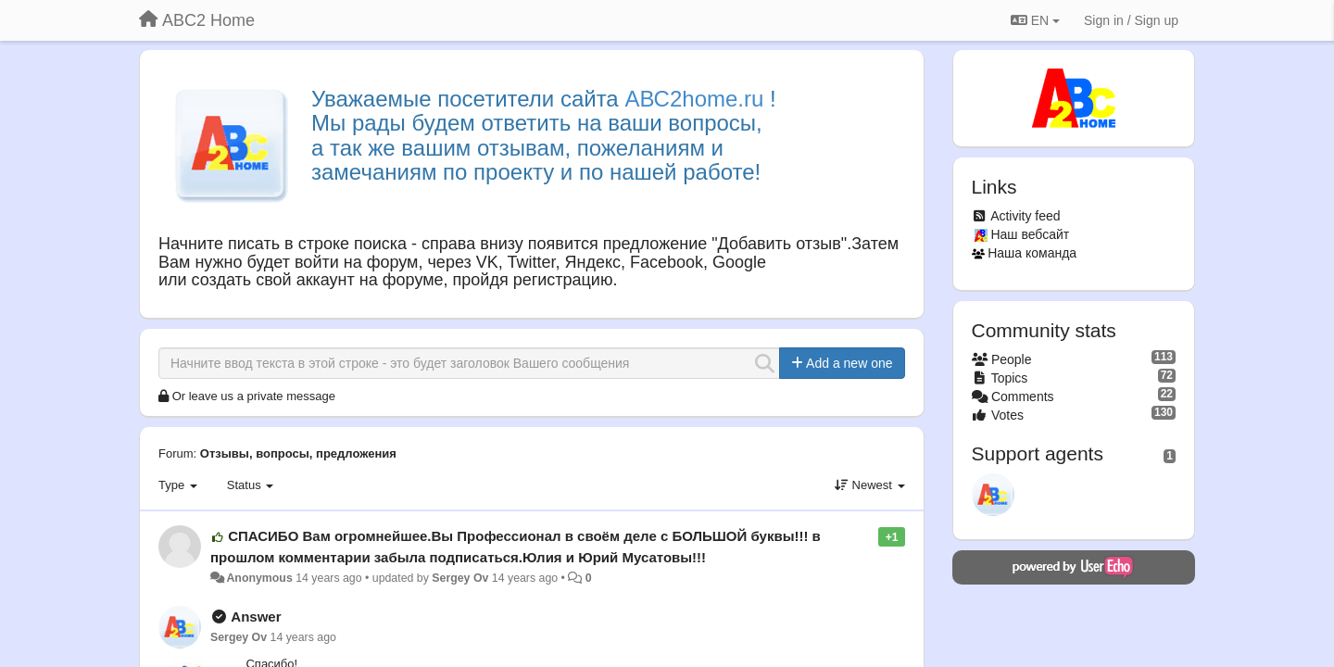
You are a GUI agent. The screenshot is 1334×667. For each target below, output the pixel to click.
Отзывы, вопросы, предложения (298, 453)
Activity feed (1025, 215)
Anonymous (259, 578)
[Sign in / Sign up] (1131, 20)
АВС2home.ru (693, 98)
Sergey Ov (460, 578)
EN (1035, 20)
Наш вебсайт (1029, 234)
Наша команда (1032, 252)
